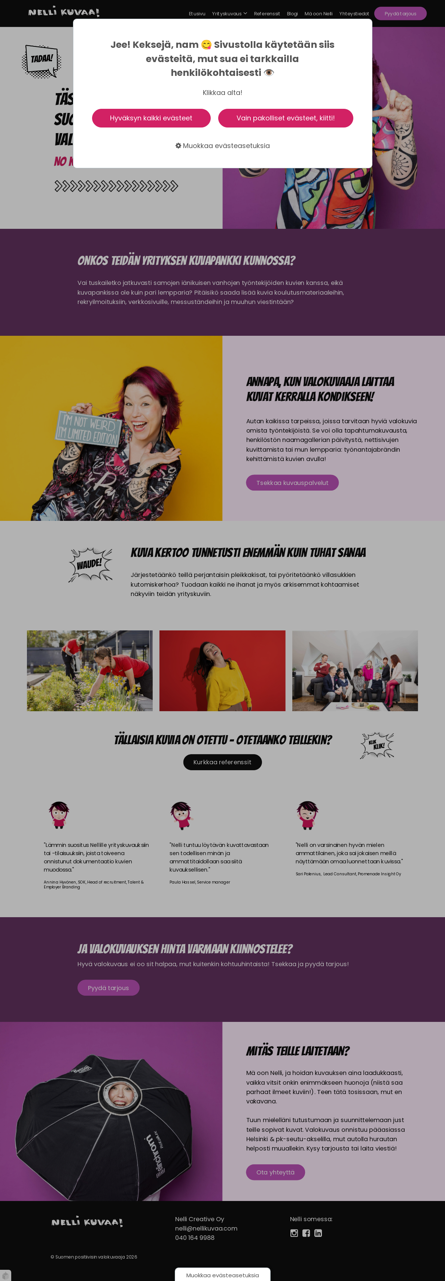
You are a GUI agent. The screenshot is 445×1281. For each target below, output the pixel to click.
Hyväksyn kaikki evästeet (151, 118)
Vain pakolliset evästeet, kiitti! (286, 118)
